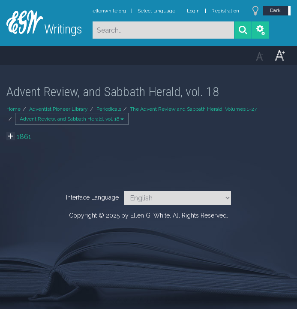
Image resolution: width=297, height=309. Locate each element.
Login (193, 11)
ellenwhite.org (109, 11)
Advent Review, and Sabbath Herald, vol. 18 (72, 119)
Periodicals (108, 109)
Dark (275, 10)
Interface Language (92, 197)
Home (13, 109)
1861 (24, 137)
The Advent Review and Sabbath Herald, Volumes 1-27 (193, 109)
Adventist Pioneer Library (58, 109)
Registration (225, 11)
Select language (156, 11)
